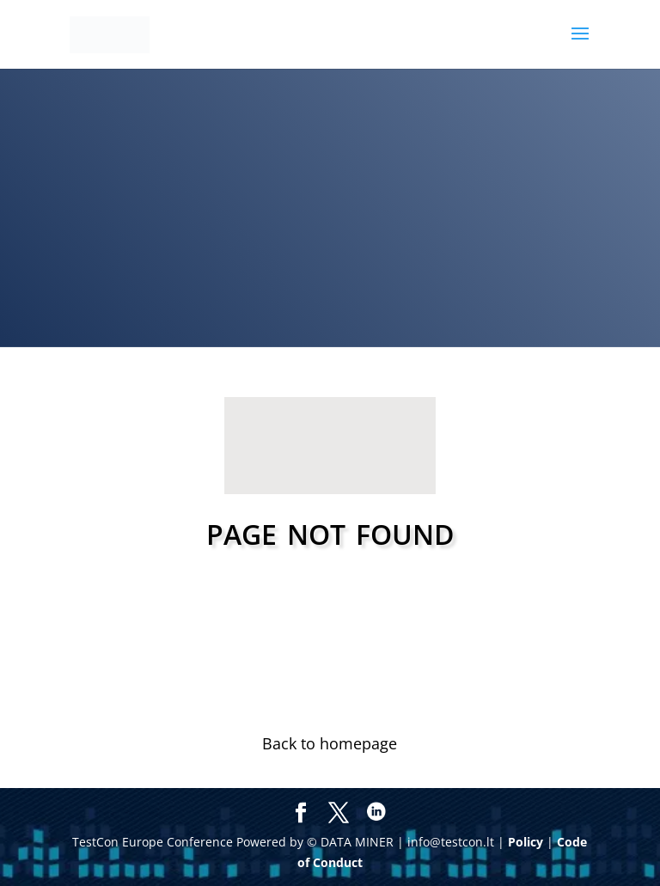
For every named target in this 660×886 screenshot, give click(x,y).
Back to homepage (329, 743)
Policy (525, 842)
